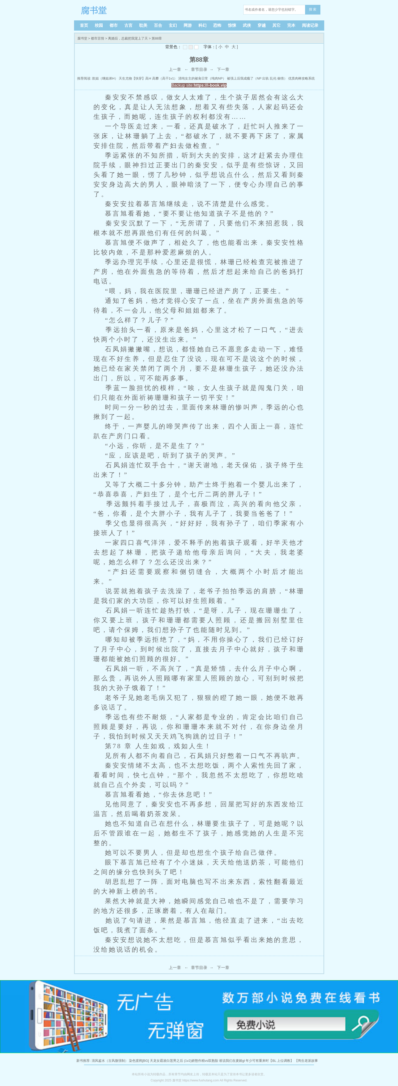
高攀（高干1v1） (164, 78)
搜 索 (313, 9)
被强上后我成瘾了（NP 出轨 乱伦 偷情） (257, 78)
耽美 (143, 25)
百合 (158, 25)
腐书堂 (110, 10)
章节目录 (199, 69)
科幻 (202, 25)
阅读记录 (310, 25)
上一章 (175, 69)
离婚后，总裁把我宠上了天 (128, 38)
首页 (84, 25)
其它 (276, 25)
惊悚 (232, 25)
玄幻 (173, 25)
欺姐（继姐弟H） (105, 78)
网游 (188, 25)
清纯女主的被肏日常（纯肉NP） (202, 78)
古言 (128, 25)
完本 (291, 25)
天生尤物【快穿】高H (135, 78)
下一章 (223, 69)
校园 (99, 25)
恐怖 (217, 25)
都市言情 (97, 38)
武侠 (247, 25)
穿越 (262, 25)
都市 (114, 25)
